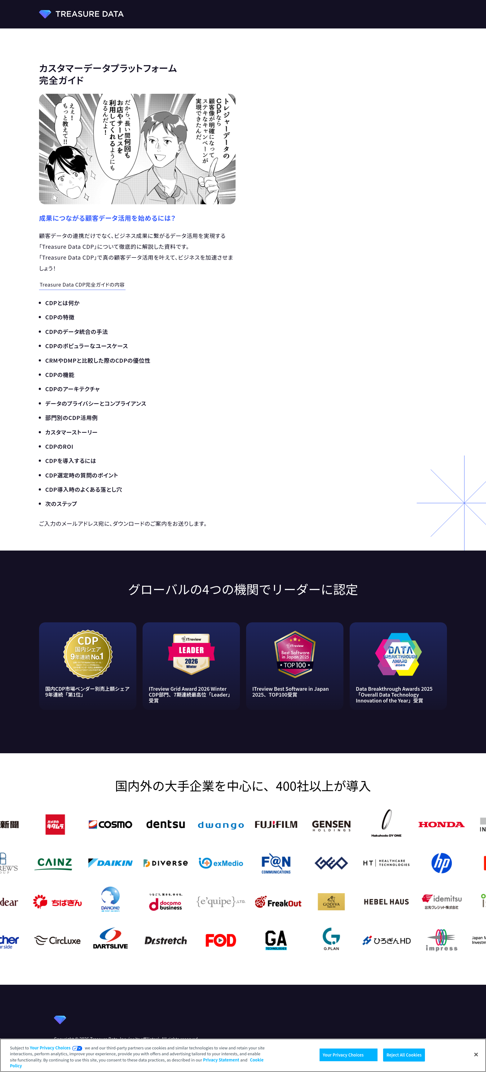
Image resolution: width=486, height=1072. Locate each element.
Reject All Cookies (404, 1055)
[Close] (476, 1054)
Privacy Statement (221, 1060)
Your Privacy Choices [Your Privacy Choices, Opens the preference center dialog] (343, 1055)
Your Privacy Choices (50, 1048)
